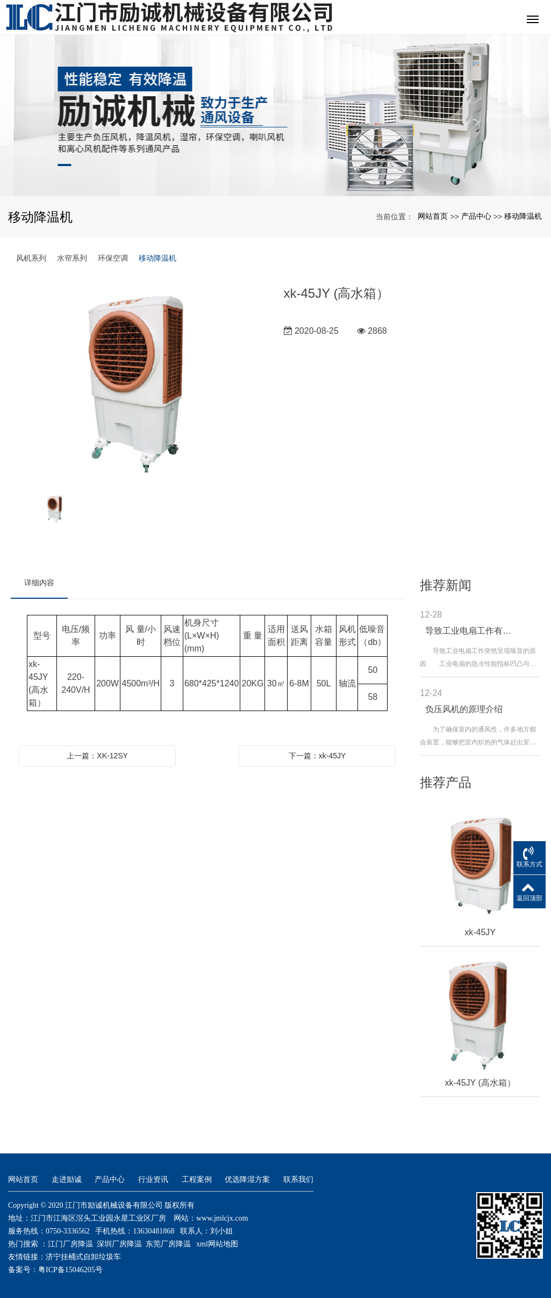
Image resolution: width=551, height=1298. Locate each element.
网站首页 (433, 216)
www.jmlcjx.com (222, 1218)
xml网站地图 (217, 1244)
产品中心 (476, 216)
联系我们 (298, 1179)
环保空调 (113, 258)
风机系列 (31, 258)
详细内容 (39, 582)
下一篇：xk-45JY (317, 755)
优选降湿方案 (247, 1179)
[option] (139, 384)
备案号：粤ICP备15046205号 (55, 1270)
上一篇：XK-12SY (97, 755)
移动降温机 (523, 216)
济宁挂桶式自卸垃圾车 (83, 1257)
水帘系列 (72, 258)
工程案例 (197, 1179)
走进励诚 (67, 1179)
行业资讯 (153, 1179)
